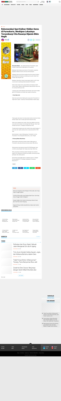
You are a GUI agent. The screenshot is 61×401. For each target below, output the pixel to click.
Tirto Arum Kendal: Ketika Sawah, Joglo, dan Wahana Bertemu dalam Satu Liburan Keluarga (27, 254)
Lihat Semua (21, 275)
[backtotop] (30, 344)
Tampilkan (38, 236)
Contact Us (27, 352)
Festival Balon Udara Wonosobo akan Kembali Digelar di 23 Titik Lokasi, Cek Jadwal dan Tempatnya (51, 320)
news (12, 348)
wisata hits (13, 4)
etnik (27, 4)
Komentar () (38, 39)
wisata (23, 4)
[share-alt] (14, 168)
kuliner (4, 26)
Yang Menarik (6, 4)
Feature (18, 4)
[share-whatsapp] (34, 40)
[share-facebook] (28, 40)
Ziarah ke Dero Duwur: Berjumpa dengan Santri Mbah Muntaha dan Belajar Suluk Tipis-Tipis (24, 270)
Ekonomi (41, 4)
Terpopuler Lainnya (50, 298)
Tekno (30, 4)
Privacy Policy (41, 352)
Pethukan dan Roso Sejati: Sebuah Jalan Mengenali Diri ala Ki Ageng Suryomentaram (24, 246)
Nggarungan (35, 4)
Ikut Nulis (22, 352)
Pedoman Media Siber (34, 352)
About (18, 352)
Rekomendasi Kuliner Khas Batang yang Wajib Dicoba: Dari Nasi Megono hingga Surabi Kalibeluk (50, 325)
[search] (27, 2)
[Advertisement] (30, 15)
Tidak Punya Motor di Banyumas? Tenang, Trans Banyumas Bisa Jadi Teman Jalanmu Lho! (25, 262)
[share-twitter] (31, 40)
